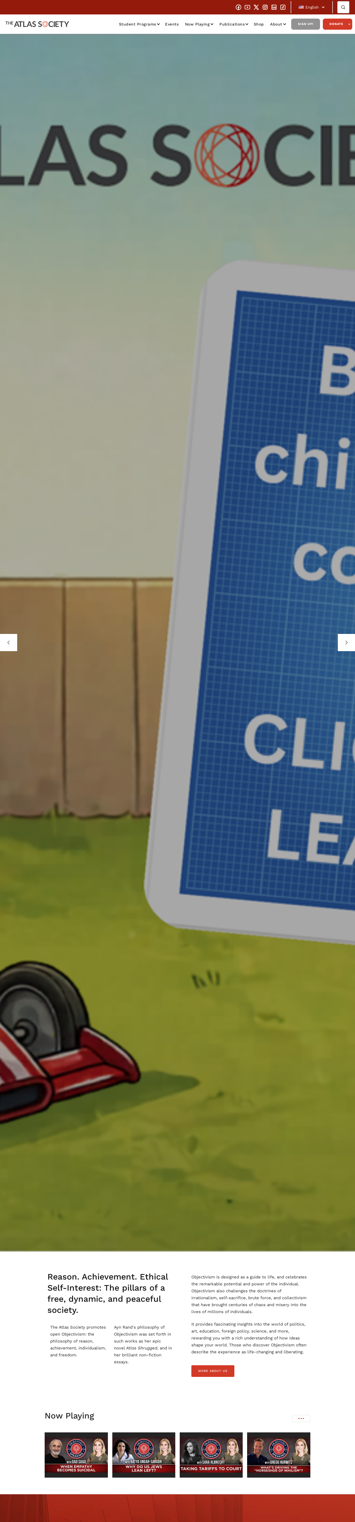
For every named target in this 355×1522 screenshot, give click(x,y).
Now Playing (197, 24)
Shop (259, 24)
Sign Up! (305, 24)
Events (172, 24)
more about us (212, 1371)
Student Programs (137, 24)
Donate (336, 24)
